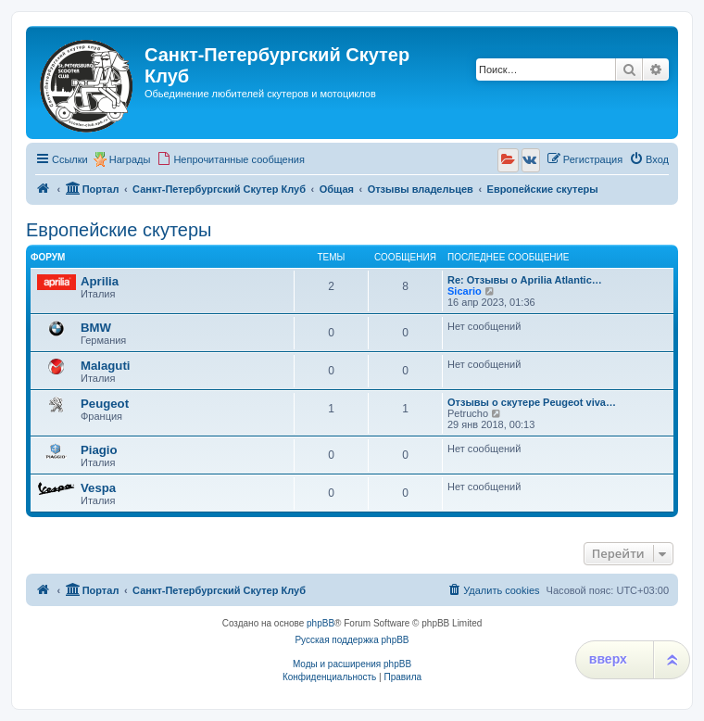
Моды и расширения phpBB (352, 664)
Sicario (464, 291)
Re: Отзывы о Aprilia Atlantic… (524, 279)
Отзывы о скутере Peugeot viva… (531, 402)
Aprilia (100, 281)
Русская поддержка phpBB (352, 640)
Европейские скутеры (118, 230)
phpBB (320, 623)
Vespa (98, 488)
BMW (96, 328)
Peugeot (105, 404)
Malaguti (105, 366)
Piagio (99, 450)
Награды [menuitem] (130, 159)
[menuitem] (231, 159)
